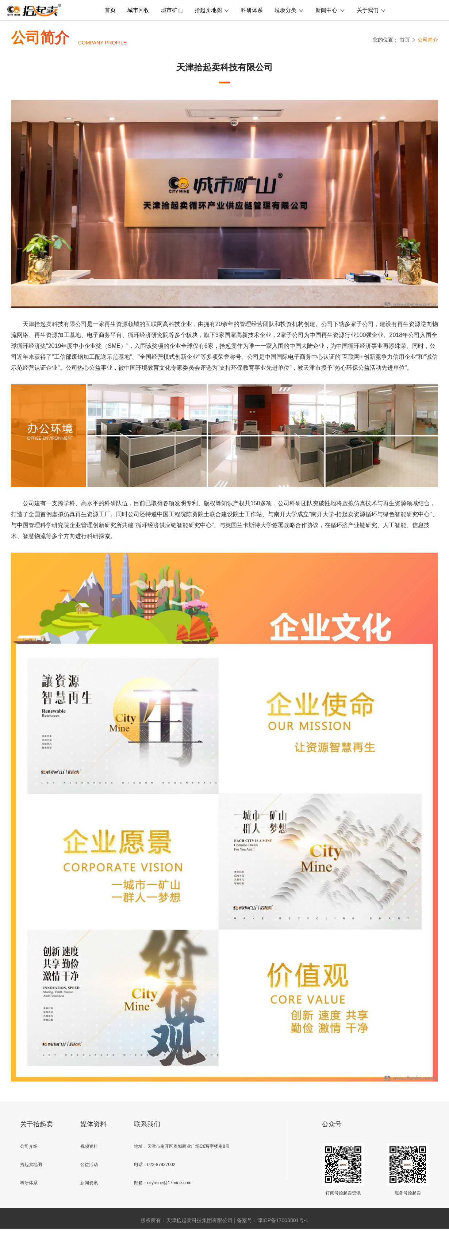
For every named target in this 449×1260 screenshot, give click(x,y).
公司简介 (428, 40)
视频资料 (89, 1146)
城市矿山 (172, 10)
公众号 (332, 1124)
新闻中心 (330, 10)
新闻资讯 (89, 1182)
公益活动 (89, 1164)
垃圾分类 (289, 10)
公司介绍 (29, 1146)
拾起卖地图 (212, 10)
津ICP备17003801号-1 (282, 1220)
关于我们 (371, 10)
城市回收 (138, 10)
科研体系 (252, 10)
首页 (110, 10)
